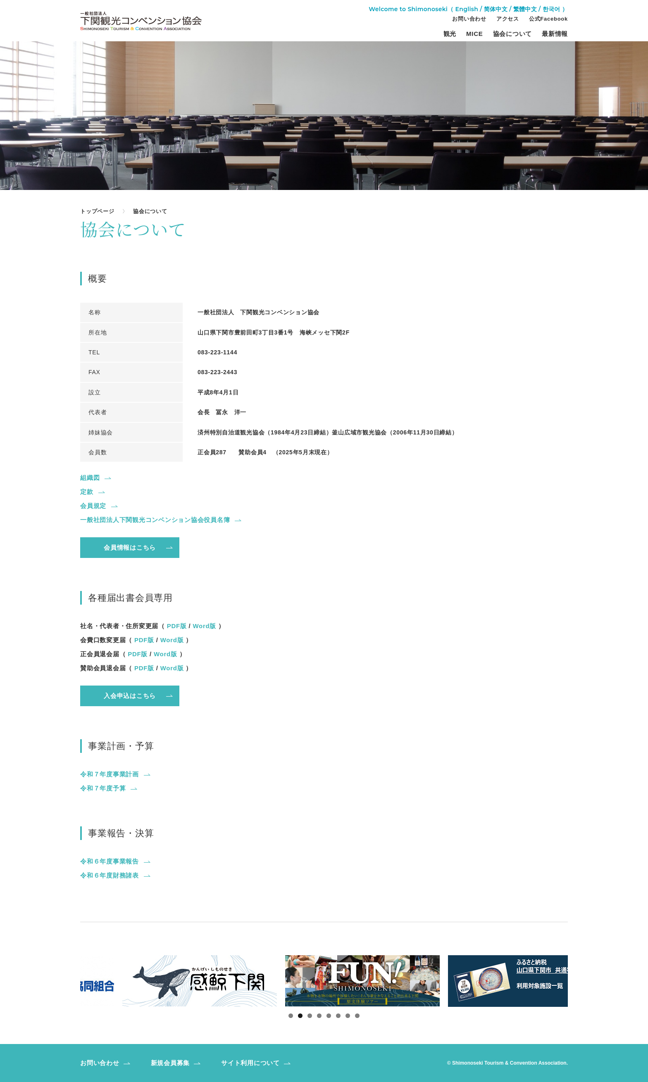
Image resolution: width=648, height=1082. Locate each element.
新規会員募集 (170, 1062)
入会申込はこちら (130, 695)
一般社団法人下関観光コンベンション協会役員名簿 (155, 519)
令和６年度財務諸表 (109, 875)
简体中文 (495, 9)
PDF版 (177, 625)
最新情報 (555, 34)
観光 (450, 34)
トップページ (97, 211)
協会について (512, 34)
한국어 (551, 9)
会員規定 (93, 505)
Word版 (204, 625)
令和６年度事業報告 (109, 861)
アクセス (507, 19)
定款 (86, 491)
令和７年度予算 (103, 788)
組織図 (90, 477)
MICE (474, 34)
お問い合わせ (469, 19)
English (467, 9)
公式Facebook (548, 19)
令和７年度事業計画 (109, 774)
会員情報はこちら (130, 547)
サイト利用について (250, 1062)
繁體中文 (525, 9)
